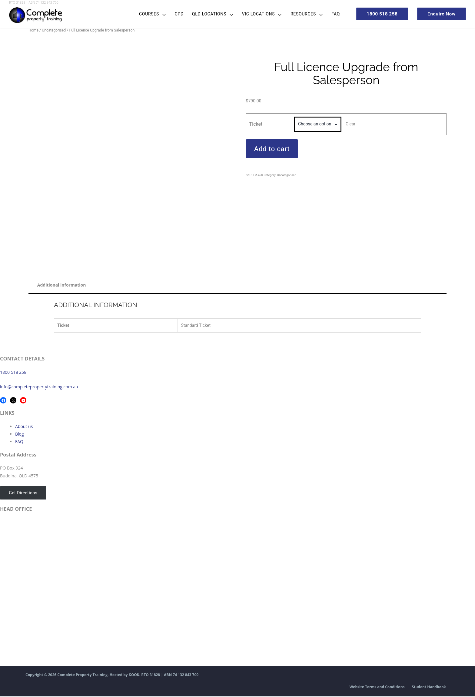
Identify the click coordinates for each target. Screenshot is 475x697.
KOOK (134, 675)
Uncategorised (54, 30)
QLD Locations (204, 14)
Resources (298, 14)
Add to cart (272, 149)
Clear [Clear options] (350, 123)
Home (33, 30)
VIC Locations (253, 14)
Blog (19, 434)
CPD (173, 14)
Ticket (256, 124)
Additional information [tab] (62, 285)
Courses (144, 14)
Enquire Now (440, 14)
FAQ (330, 14)
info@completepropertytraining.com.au (39, 387)
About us (24, 427)
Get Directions (22, 493)
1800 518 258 (13, 372)
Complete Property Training (82, 675)
